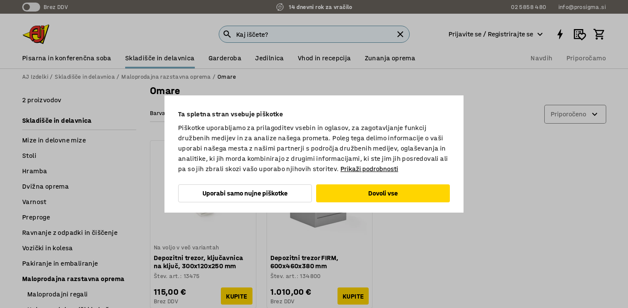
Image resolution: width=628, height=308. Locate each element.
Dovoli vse (383, 193)
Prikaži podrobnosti (369, 169)
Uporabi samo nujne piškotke (245, 193)
